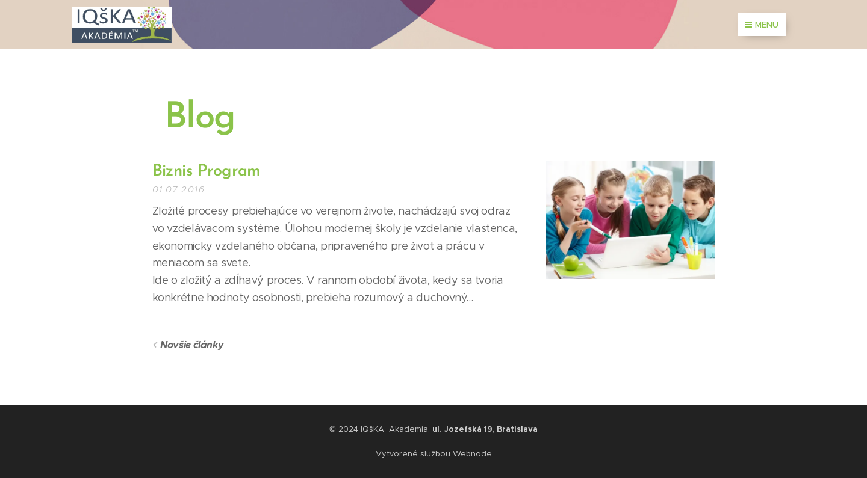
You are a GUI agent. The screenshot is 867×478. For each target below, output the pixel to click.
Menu (761, 24)
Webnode (472, 454)
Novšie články (191, 345)
